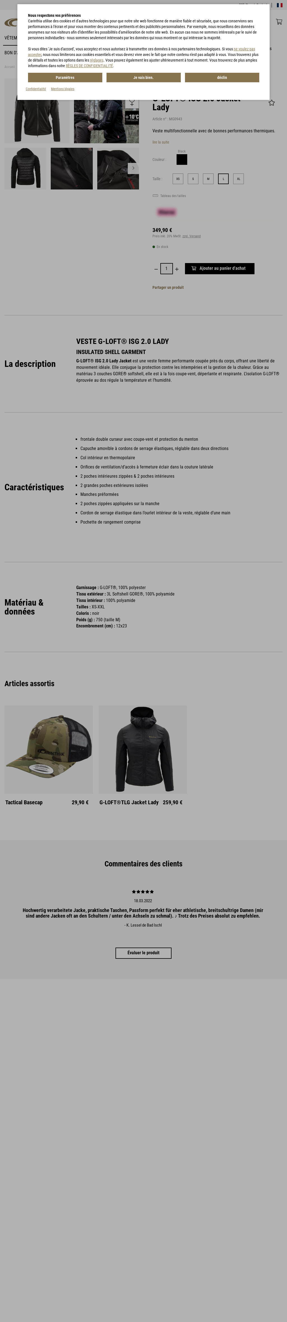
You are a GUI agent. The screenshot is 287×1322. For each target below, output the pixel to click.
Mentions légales (62, 89)
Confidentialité (36, 89)
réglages (96, 60)
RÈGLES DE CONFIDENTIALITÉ (89, 66)
